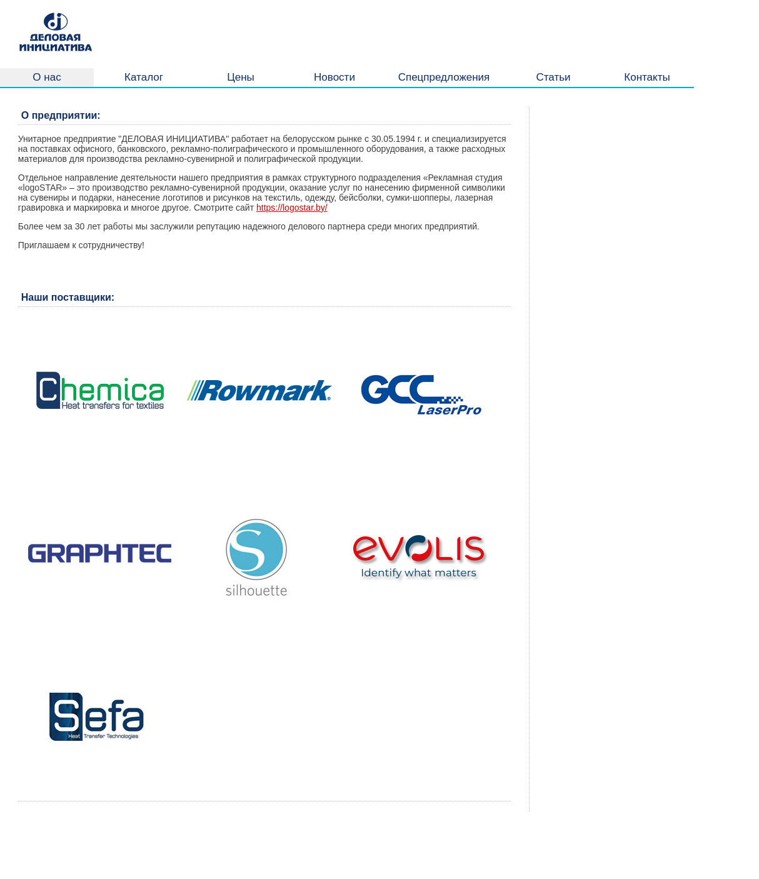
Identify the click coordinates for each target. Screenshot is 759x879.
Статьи (553, 77)
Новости (334, 77)
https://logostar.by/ (292, 208)
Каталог (143, 77)
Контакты (647, 77)
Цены (240, 77)
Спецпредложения (444, 77)
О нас (47, 77)
